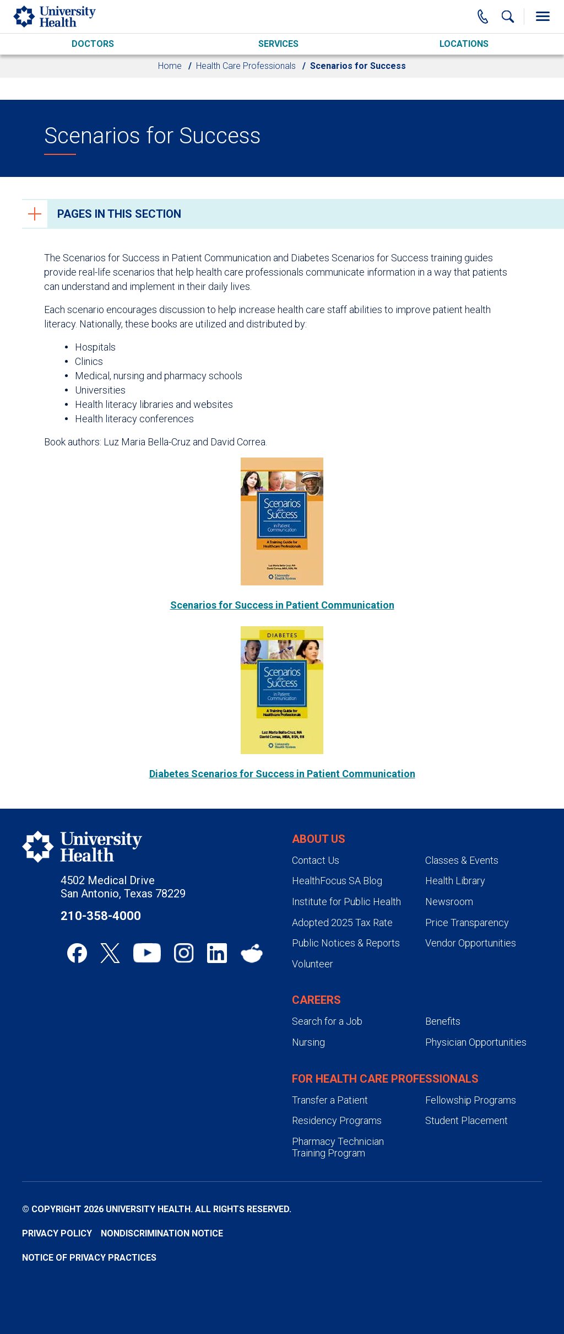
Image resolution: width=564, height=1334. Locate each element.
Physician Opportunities (476, 1042)
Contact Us (315, 860)
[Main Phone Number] (483, 16)
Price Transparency (467, 922)
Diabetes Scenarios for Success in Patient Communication (282, 773)
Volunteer (312, 964)
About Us (318, 839)
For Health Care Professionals (385, 1078)
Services (278, 44)
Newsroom (449, 901)
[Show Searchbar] (507, 16)
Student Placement (466, 1120)
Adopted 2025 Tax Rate (342, 922)
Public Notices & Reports (346, 943)
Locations (464, 44)
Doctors (93, 44)
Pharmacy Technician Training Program (338, 1147)
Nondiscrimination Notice (162, 1233)
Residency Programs (337, 1120)
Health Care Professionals (246, 66)
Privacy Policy (57, 1233)
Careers (316, 1000)
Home (170, 66)
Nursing (308, 1042)
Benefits (442, 1021)
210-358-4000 (101, 916)
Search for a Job (327, 1021)
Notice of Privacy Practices (89, 1257)
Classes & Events (461, 860)
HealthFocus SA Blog (337, 880)
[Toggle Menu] (542, 16)
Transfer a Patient (330, 1100)
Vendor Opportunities (470, 943)
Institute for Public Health (346, 901)
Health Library (455, 880)
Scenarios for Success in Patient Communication (282, 605)
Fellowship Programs (470, 1100)
